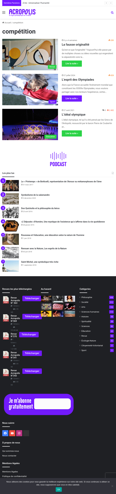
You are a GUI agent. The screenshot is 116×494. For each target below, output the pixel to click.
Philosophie (86, 297)
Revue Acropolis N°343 (15, 373)
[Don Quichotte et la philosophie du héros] (10, 212)
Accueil (6, 23)
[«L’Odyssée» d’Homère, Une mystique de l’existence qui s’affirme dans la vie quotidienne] (10, 225)
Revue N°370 (14, 335)
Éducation (86, 331)
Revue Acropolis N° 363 (15, 300)
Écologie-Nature (88, 340)
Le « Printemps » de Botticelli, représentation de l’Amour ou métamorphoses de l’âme (61, 181)
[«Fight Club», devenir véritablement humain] (58, 306)
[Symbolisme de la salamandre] (10, 199)
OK (58, 489)
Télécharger (32, 298)
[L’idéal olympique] (30, 124)
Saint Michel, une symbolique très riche (39, 262)
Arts (83, 307)
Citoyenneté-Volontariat (92, 345)
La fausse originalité (75, 44)
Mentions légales (10, 471)
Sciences (85, 326)
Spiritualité (86, 321)
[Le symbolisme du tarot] (46, 306)
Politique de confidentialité (14, 476)
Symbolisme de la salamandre (35, 195)
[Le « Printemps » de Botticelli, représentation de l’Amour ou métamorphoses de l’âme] (10, 185)
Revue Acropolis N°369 (15, 318)
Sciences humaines (90, 312)
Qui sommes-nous (10, 451)
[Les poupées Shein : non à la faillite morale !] (69, 299)
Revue (84, 336)
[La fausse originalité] (30, 54)
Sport (83, 350)
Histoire (85, 316)
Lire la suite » (72, 63)
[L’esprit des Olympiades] (30, 89)
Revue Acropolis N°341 (15, 355)
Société (84, 302)
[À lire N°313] (58, 299)
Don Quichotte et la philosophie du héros (40, 208)
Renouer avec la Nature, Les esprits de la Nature (44, 248)
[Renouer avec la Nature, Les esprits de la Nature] (10, 252)
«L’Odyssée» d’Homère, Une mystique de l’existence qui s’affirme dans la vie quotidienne (63, 222)
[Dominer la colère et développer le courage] (46, 314)
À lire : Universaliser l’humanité (36, 3)
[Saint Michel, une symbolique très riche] (10, 266)
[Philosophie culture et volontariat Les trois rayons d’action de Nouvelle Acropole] (69, 306)
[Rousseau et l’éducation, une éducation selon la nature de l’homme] (10, 239)
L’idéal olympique (73, 114)
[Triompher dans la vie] (46, 299)
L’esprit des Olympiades (78, 79)
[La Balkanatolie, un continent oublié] (69, 314)
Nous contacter (9, 455)
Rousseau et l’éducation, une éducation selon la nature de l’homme (52, 235)
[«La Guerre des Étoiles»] (58, 314)
